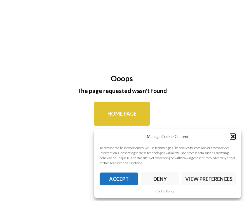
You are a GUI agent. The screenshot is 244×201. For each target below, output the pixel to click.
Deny (160, 179)
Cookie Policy (164, 191)
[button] (233, 136)
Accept (119, 179)
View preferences (209, 179)
